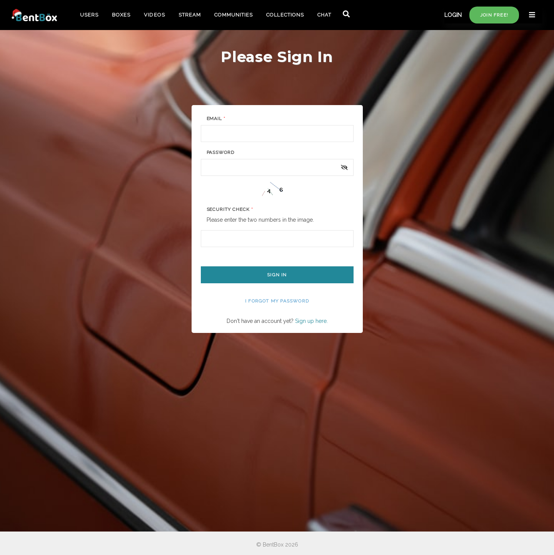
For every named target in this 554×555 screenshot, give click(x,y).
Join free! (494, 15)
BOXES (121, 15)
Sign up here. (311, 321)
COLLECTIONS (285, 15)
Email (216, 118)
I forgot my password (277, 301)
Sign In (277, 275)
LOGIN (453, 15)
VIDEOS (154, 15)
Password (221, 152)
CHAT (324, 15)
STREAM (190, 15)
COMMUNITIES (233, 15)
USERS (89, 15)
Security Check (230, 209)
